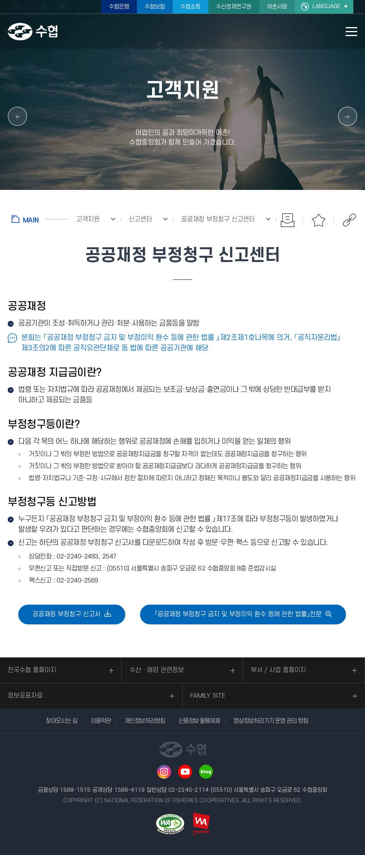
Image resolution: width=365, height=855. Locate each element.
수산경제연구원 (233, 6)
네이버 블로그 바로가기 (206, 772)
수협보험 (155, 6)
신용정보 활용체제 (199, 720)
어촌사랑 (277, 6)
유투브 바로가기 (185, 772)
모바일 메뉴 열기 (351, 31)
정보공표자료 (25, 695)
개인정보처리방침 (145, 720)
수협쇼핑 (190, 6)
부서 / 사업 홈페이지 (278, 670)
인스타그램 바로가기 (164, 772)
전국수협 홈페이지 (32, 670)
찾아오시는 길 (61, 720)
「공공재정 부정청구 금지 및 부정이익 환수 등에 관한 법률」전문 (238, 614)
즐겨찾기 (318, 220)
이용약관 (101, 720)
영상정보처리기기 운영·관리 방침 (271, 720)
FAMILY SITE (207, 695)
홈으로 (40, 219)
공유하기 (349, 220)
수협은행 (119, 6)
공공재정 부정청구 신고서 (66, 614)
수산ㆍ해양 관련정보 (157, 670)
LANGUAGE (327, 6)
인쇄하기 (287, 220)
